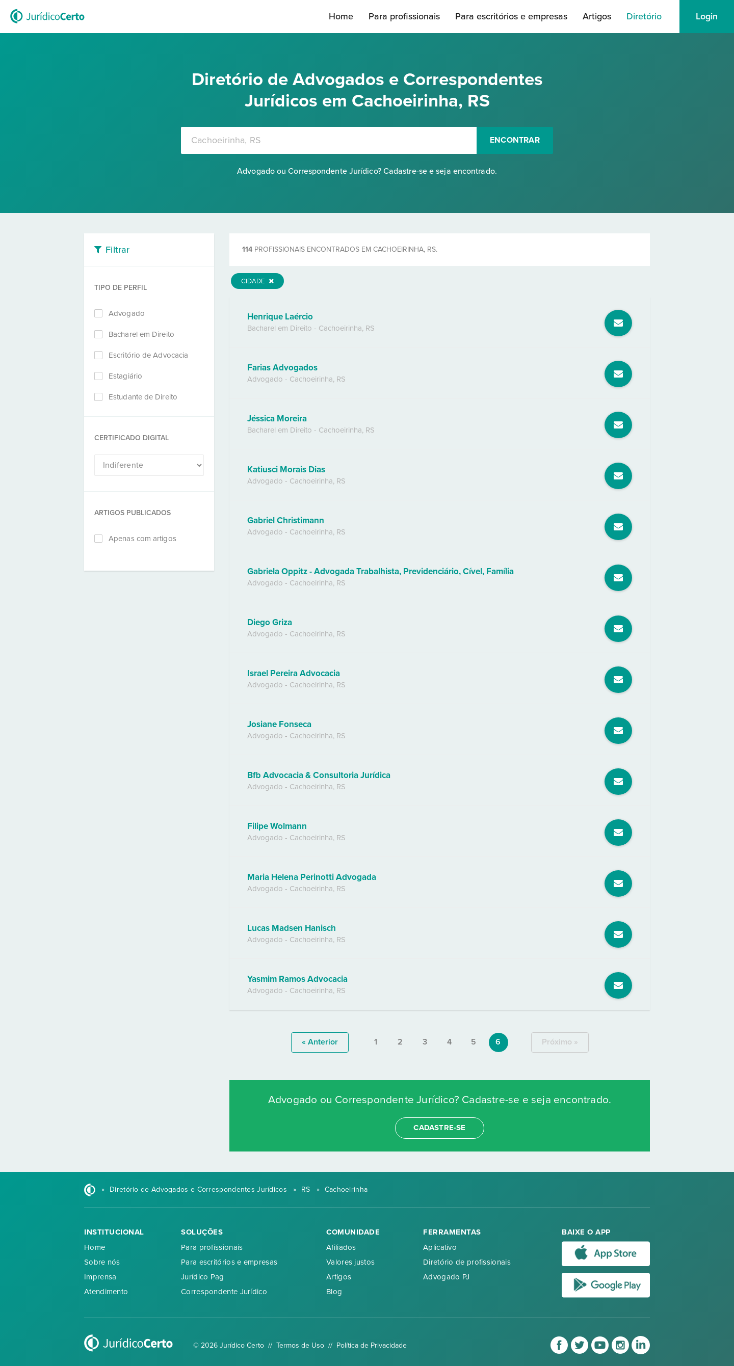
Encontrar (515, 140)
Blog (334, 1291)
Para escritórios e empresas (511, 16)
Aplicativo (440, 1247)
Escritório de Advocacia (148, 355)
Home (341, 16)
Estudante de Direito (143, 397)
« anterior (320, 1042)
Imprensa (100, 1276)
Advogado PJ (446, 1276)
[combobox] (329, 140)
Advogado (127, 313)
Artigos (597, 16)
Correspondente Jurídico (224, 1291)
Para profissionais (404, 16)
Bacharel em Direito (141, 334)
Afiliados (341, 1247)
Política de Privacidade (371, 1345)
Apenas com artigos (142, 538)
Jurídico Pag (202, 1276)
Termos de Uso (300, 1345)
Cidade (257, 281)
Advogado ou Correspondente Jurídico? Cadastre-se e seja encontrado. (367, 171)
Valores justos (350, 1262)
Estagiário (125, 376)
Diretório (644, 16)
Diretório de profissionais (467, 1262)
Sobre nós (102, 1262)
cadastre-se (439, 1127)
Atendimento (106, 1291)
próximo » (560, 1042)
